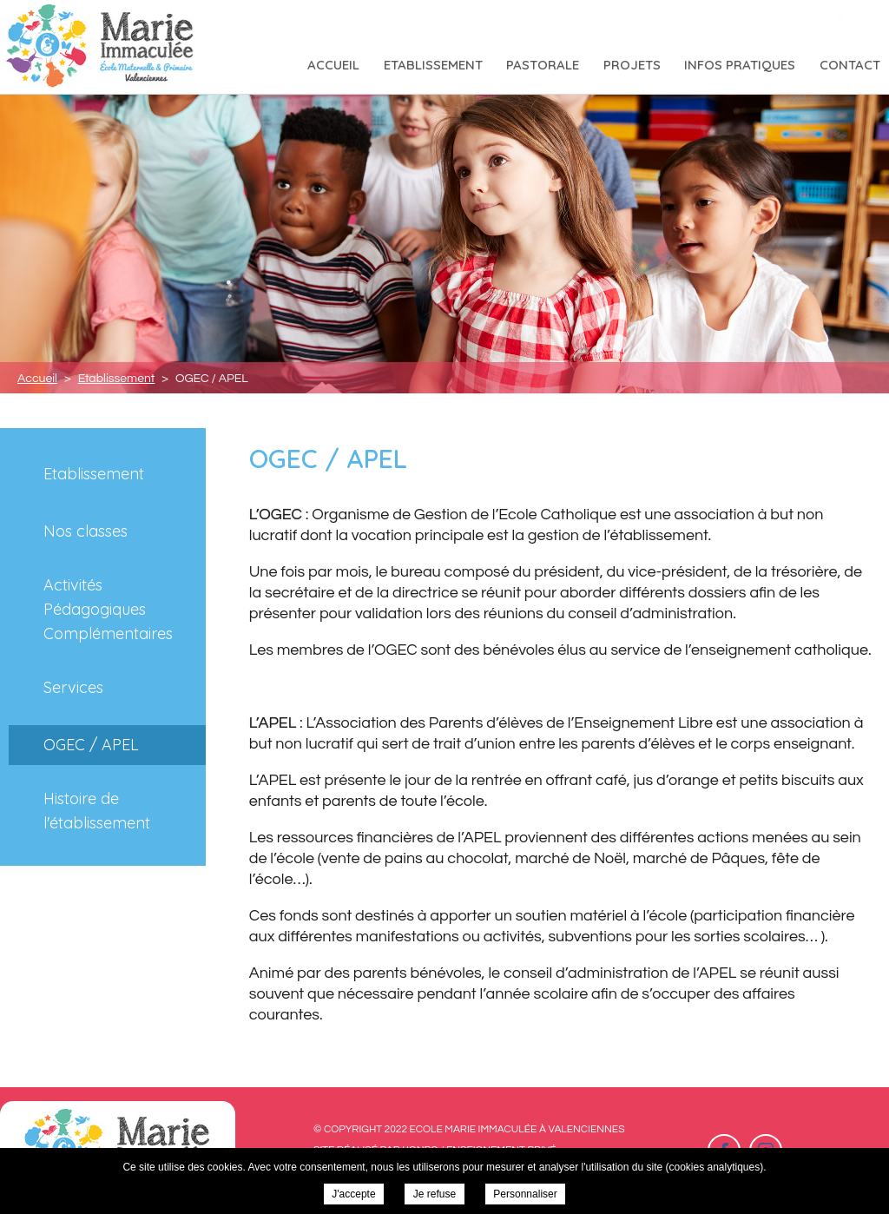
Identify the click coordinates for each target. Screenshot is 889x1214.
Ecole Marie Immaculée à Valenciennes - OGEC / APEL (101, 46)
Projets (632, 64)
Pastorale (542, 64)
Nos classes (85, 531)
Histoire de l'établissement (96, 810)
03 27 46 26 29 (736, 17)
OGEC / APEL (91, 745)
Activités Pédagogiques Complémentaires (108, 609)
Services (73, 687)
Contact (850, 64)
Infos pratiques (739, 64)
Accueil (333, 64)
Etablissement (433, 64)
